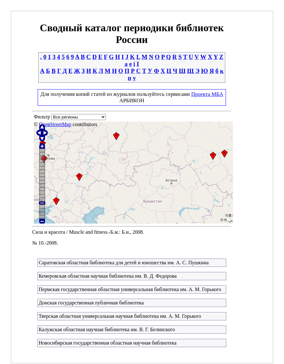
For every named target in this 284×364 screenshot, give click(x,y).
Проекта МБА (207, 94)
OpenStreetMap (55, 124)
